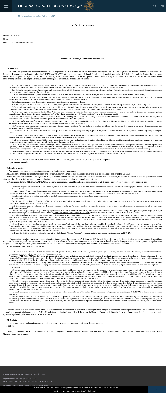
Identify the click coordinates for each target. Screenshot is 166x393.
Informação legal (37, 374)
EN (162, 6)
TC (19, 16)
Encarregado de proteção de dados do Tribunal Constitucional (27, 381)
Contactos (21, 374)
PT (154, 6)
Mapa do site (9, 374)
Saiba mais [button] (92, 391)
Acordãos (37, 16)
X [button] (157, 389)
